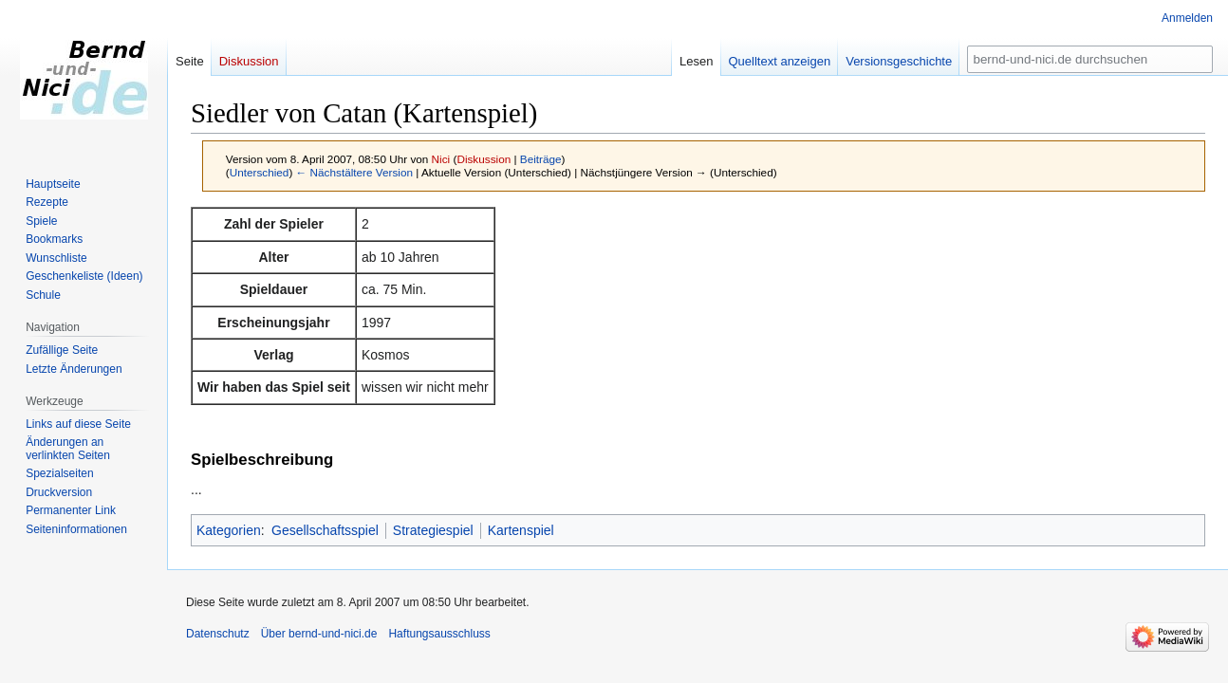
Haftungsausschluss (439, 633)
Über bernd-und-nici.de (319, 633)
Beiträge (541, 159)
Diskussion (483, 159)
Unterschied (259, 172)
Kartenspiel (521, 530)
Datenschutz (218, 633)
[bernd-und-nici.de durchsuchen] (1090, 59)
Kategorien (228, 530)
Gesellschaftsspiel (325, 530)
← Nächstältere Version (354, 172)
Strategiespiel (433, 530)
